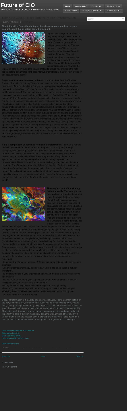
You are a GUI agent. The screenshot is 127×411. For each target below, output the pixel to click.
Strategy (70, 348)
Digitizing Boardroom (91, 11)
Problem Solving (61, 348)
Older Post (80, 356)
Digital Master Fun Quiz (10, 344)
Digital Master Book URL (11, 333)
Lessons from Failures (49, 348)
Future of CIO (18, 5)
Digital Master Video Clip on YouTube (15, 338)
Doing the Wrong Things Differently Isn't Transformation (39, 17)
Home (67, 6)
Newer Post (6, 356)
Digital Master (113, 6)
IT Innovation (71, 11)
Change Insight (113, 11)
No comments (27, 22)
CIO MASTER (97, 6)
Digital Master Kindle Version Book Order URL (18, 330)
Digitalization (37, 348)
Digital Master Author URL (11, 336)
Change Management (16, 348)
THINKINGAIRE (80, 6)
